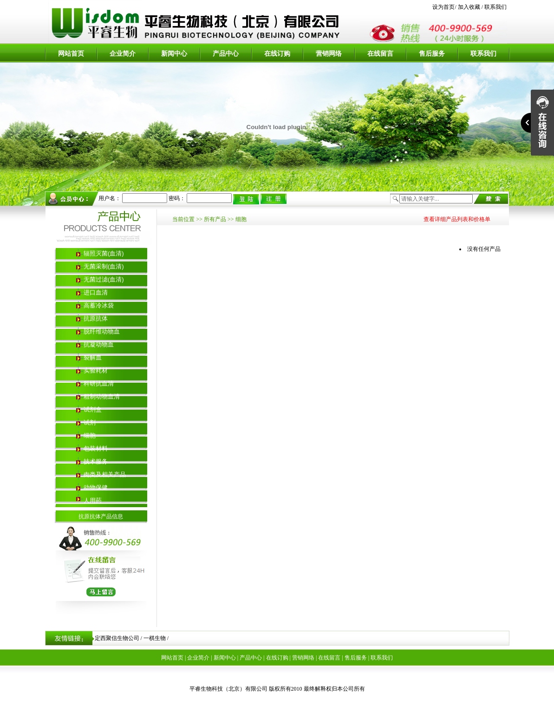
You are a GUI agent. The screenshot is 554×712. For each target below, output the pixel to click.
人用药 (93, 500)
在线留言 (380, 53)
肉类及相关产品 (105, 474)
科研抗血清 (99, 383)
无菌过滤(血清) (104, 279)
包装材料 (96, 448)
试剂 (90, 422)
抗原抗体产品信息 (100, 516)
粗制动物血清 (102, 396)
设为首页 (443, 7)
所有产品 (215, 219)
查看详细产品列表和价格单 (457, 219)
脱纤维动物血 (102, 331)
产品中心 (226, 53)
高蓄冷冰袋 (99, 305)
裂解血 (93, 357)
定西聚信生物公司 (117, 638)
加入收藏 (469, 7)
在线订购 (277, 53)
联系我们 (495, 7)
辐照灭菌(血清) (104, 253)
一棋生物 (154, 638)
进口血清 (96, 292)
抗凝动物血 (99, 344)
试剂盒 (93, 409)
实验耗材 (96, 370)
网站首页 (71, 53)
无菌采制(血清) (104, 266)
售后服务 (432, 53)
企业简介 (123, 53)
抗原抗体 (96, 318)
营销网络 (329, 53)
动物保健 (96, 487)
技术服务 (96, 461)
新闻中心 (174, 53)
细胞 (90, 435)
